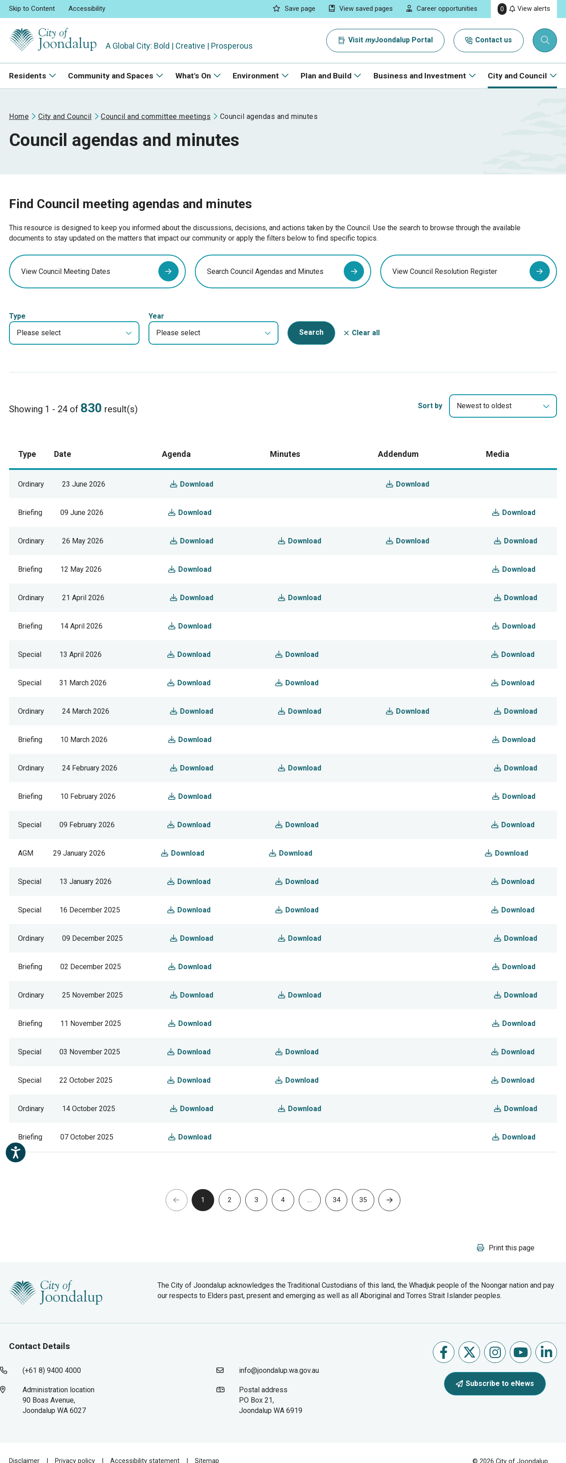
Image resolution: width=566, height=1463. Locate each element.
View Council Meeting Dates (65, 280)
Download (215, 501)
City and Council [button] (517, 75)
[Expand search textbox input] (545, 40)
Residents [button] (27, 75)
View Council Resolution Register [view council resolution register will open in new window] (444, 280)
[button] (74, 351)
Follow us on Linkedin (546, 1372)
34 (341, 1219)
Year (156, 334)
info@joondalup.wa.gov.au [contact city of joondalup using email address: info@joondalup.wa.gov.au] (279, 1390)
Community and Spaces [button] (110, 75)
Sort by (430, 423)
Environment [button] (256, 75)
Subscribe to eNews (495, 1403)
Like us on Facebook (444, 1372)
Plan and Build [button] (326, 75)
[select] (546, 424)
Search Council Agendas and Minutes (265, 280)
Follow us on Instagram (495, 1372)
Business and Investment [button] (419, 75)
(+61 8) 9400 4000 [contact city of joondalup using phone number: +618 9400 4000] (51, 1390)
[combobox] (503, 424)
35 (369, 1219)
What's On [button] (193, 75)
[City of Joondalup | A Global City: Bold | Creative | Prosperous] (56, 40)
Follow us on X (469, 1372)
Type (17, 334)
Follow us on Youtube (520, 1372)
